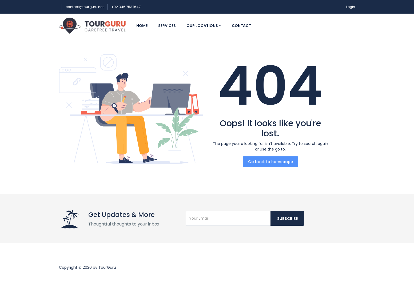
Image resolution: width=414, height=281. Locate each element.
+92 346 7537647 (126, 6)
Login (350, 7)
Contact (241, 25)
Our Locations (203, 25)
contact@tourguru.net (85, 6)
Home (142, 25)
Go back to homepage (270, 161)
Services (167, 25)
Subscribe (287, 218)
